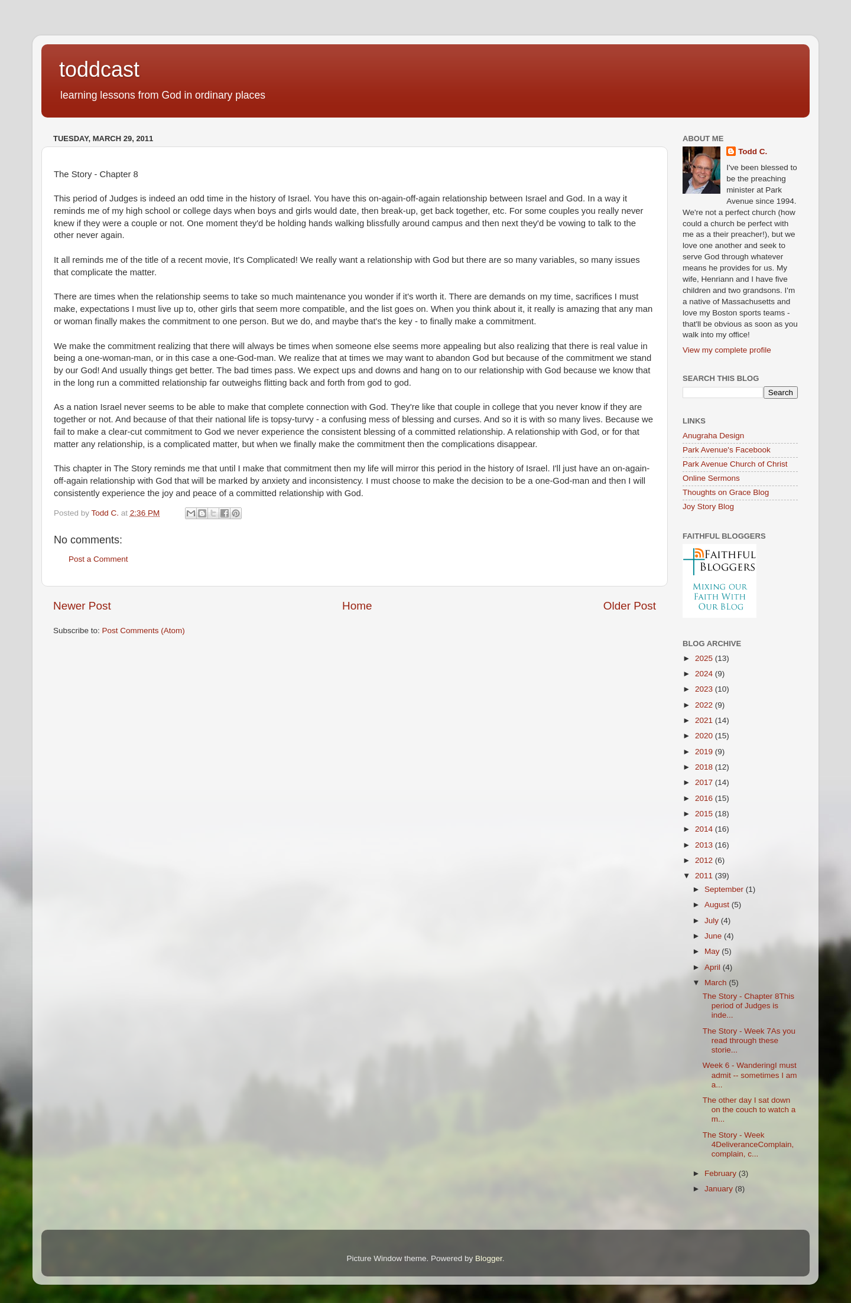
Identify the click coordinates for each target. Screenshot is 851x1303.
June (714, 935)
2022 (705, 705)
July (712, 920)
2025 (705, 658)
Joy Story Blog (708, 506)
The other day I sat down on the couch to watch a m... (749, 1109)
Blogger (488, 1258)
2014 (705, 829)
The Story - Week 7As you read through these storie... (749, 1040)
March (716, 982)
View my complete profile (727, 350)
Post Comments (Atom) (143, 630)
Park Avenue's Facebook (727, 449)
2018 (705, 767)
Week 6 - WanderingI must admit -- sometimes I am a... (750, 1075)
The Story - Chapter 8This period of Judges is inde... (748, 1005)
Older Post (629, 606)
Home (357, 606)
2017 (705, 782)
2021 (705, 720)
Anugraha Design (713, 435)
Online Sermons (711, 478)
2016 (705, 798)
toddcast (99, 69)
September (725, 889)
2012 (705, 860)
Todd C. (752, 151)
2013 (705, 845)
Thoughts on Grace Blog (726, 492)
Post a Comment (98, 559)
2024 (705, 673)
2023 (705, 689)
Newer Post (82, 606)
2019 (705, 751)
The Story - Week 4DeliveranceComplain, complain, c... (748, 1144)
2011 (705, 875)
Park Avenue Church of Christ (735, 464)
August (718, 904)
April (713, 967)
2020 (705, 735)
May (713, 951)
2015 (705, 813)
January (719, 1188)
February (721, 1173)
